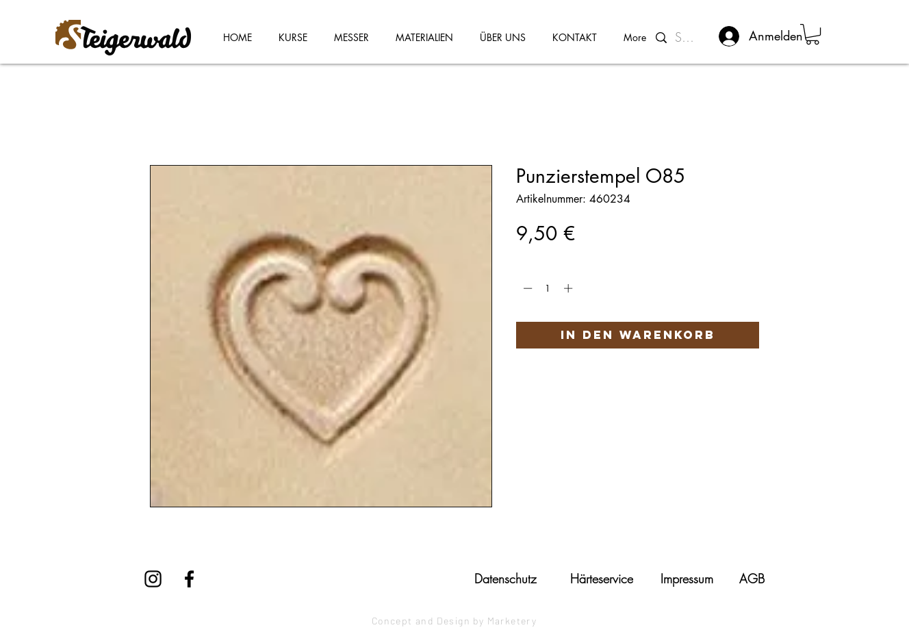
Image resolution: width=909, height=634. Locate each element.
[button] (812, 34)
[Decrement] (526, 288)
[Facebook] (189, 579)
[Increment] (569, 288)
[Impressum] (686, 578)
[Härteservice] (601, 578)
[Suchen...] (687, 37)
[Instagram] (153, 579)
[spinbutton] (548, 288)
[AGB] (751, 578)
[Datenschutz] (505, 578)
